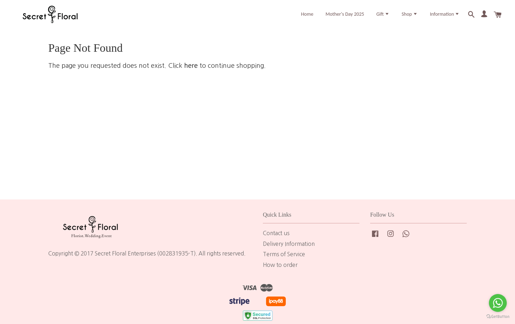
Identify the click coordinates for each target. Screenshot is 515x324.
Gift (382, 17)
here (191, 73)
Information (445, 17)
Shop (410, 17)
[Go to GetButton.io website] (497, 316)
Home (307, 17)
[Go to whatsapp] (498, 303)
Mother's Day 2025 (344, 17)
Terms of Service (284, 262)
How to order (280, 272)
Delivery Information (289, 251)
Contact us (276, 240)
